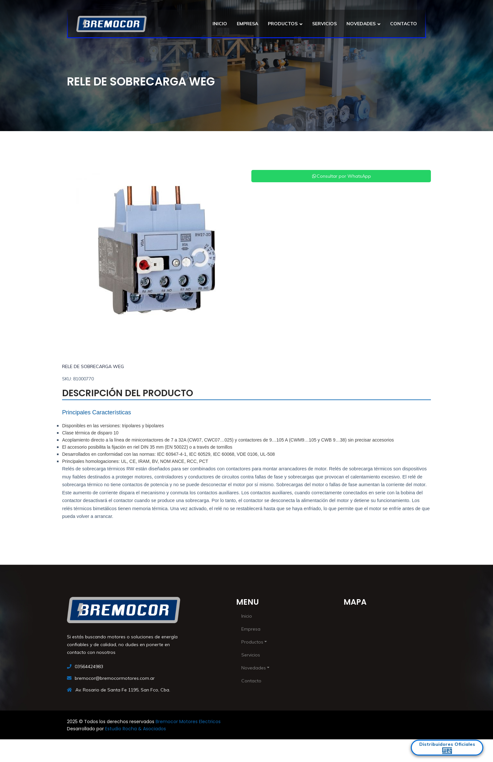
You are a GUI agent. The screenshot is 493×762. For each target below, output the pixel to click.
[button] (75, 251)
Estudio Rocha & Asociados (135, 728)
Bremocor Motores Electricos (188, 721)
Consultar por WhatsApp (341, 176)
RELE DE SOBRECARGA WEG (93, 366)
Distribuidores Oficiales (447, 747)
